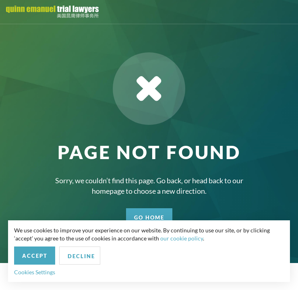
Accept (35, 256)
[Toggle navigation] (284, 12)
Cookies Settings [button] (34, 272)
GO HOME (149, 217)
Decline (81, 256)
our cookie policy (181, 238)
